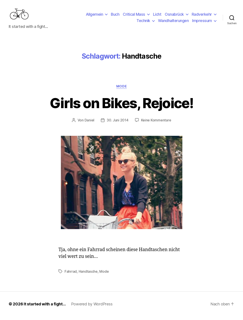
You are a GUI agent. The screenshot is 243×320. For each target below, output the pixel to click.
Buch (115, 16)
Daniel (89, 124)
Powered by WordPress (92, 307)
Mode (121, 90)
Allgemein (94, 16)
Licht (157, 16)
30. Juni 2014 (117, 124)
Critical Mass (134, 16)
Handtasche (88, 275)
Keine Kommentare (156, 124)
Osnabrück (174, 16)
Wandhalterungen (173, 22)
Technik (143, 22)
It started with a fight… (45, 307)
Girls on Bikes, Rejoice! (121, 106)
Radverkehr (202, 16)
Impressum (202, 22)
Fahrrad (71, 275)
